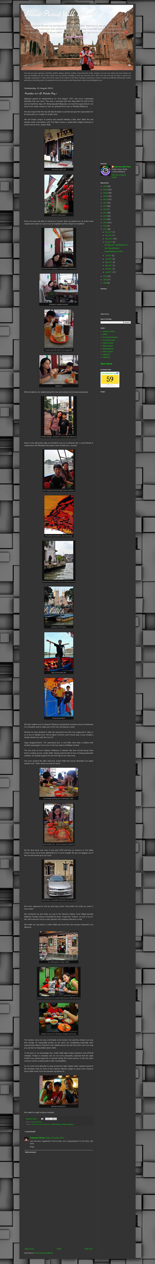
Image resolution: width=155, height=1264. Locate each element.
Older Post (89, 1249)
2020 (105, 206)
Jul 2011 (108, 256)
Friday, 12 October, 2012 (55, 1138)
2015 (105, 216)
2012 (105, 226)
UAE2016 (106, 354)
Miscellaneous (108, 349)
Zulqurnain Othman (37, 1138)
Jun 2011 (109, 259)
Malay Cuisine (108, 346)
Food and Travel (36, 1122)
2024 (105, 193)
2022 (105, 199)
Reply (32, 1147)
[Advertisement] (58, 1227)
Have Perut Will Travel (122, 167)
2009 (105, 280)
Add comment (30, 1152)
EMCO (105, 334)
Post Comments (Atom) (44, 1253)
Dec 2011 (109, 232)
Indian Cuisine (108, 343)
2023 (105, 196)
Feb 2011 (108, 269)
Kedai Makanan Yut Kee (114, 251)
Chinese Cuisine (109, 331)
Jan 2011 (109, 272)
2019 (105, 209)
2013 (105, 223)
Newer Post (29, 1249)
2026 (105, 186)
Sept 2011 (109, 239)
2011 (105, 229)
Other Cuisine (108, 352)
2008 (105, 283)
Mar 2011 (109, 265)
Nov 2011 (109, 235)
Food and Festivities (110, 337)
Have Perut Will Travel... (64, 13)
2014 (105, 219)
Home (59, 1249)
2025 (105, 190)
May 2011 (109, 262)
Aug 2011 (109, 242)
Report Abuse (106, 364)
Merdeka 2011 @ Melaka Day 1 (116, 245)
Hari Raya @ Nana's (112, 248)
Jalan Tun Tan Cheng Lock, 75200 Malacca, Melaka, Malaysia (53, 1124)
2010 (105, 276)
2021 (105, 203)
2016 (105, 213)
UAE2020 (106, 357)
